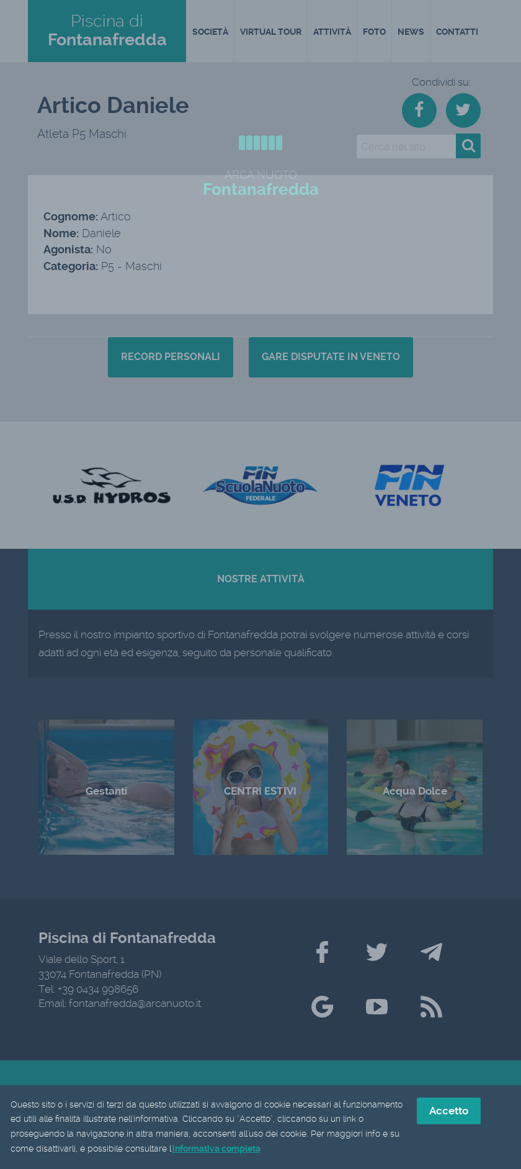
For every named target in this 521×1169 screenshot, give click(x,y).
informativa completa (216, 1150)
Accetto (448, 1112)
